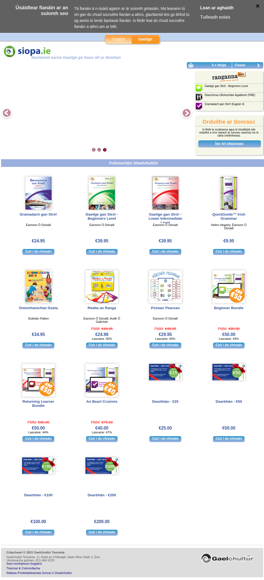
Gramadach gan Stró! (38, 214)
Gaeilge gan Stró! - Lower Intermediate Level (165, 218)
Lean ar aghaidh (217, 7)
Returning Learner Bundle (38, 403)
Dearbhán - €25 (165, 401)
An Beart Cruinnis (101, 401)
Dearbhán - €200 (102, 495)
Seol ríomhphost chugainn (24, 563)
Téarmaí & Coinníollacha (23, 568)
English (118, 39)
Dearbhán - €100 (38, 495)
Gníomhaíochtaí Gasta (38, 308)
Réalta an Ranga (102, 308)
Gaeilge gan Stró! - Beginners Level (101, 216)
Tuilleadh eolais (215, 17)
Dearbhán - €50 (229, 401)
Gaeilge (145, 39)
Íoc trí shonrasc (229, 143)
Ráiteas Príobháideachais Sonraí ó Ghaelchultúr (39, 573)
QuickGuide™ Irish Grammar (228, 216)
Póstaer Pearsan (165, 308)
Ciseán (249, 66)
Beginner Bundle (229, 308)
